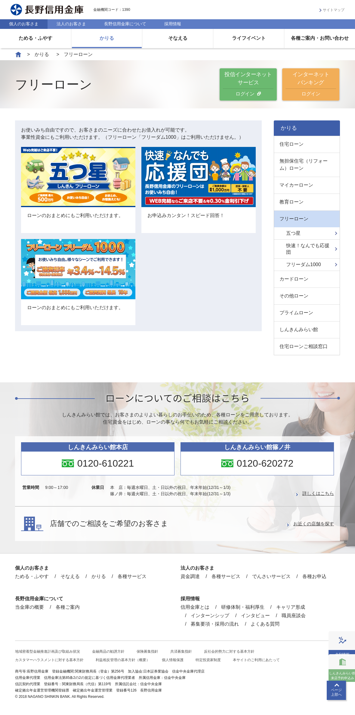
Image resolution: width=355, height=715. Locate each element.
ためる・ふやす (35, 38)
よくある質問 (265, 623)
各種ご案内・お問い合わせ (320, 38)
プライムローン (296, 312)
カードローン (293, 278)
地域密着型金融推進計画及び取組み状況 (47, 651)
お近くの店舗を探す (312, 523)
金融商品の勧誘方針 (108, 651)
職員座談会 (294, 615)
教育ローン (291, 201)
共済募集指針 (181, 651)
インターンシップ (210, 615)
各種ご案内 (68, 607)
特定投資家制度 (208, 660)
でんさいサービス (271, 576)
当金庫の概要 (29, 607)
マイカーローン (296, 185)
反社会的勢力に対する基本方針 (229, 651)
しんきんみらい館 (298, 329)
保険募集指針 (147, 651)
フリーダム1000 (303, 264)
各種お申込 (314, 576)
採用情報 (172, 23)
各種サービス (132, 576)
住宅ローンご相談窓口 (303, 346)
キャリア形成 (290, 607)
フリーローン (293, 218)
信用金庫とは (195, 607)
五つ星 (293, 233)
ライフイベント (249, 38)
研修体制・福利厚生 (242, 607)
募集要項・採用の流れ (215, 623)
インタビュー (255, 615)
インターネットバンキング (311, 84)
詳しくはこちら (317, 493)
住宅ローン (291, 144)
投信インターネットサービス (248, 84)
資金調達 (190, 576)
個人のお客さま (24, 23)
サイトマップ (333, 10)
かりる (107, 38)
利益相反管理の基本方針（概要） (123, 660)
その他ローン (293, 295)
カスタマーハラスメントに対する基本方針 (49, 660)
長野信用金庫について (125, 23)
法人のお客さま (71, 23)
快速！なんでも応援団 (307, 249)
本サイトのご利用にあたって (256, 660)
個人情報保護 (173, 660)
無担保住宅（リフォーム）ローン (303, 164)
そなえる (177, 38)
